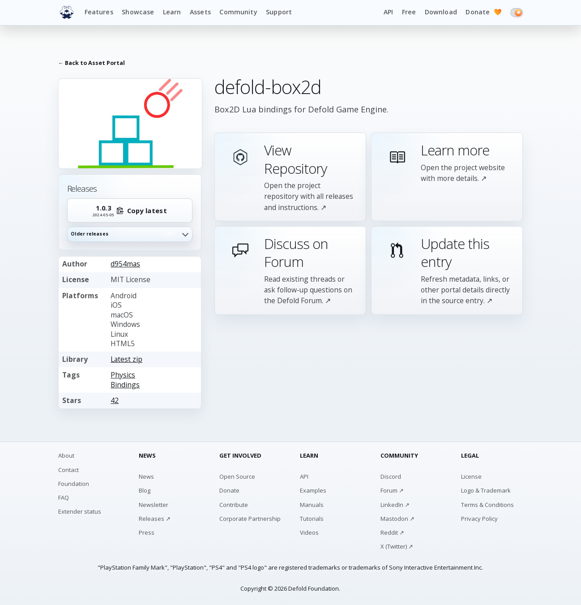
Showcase (138, 12)
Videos (309, 532)
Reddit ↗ (392, 532)
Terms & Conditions (487, 505)
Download (441, 12)
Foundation (73, 484)
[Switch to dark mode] (516, 12)
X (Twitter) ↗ (396, 546)
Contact (68, 470)
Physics (123, 375)
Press (146, 532)
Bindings (125, 385)
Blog (144, 490)
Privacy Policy (479, 519)
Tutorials (312, 519)
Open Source (237, 476)
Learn (172, 12)
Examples (313, 490)
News (146, 476)
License (471, 476)
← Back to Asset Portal (91, 63)
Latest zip (126, 359)
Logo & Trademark (486, 490)
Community (238, 12)
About (66, 455)
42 (115, 400)
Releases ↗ (155, 519)
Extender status (79, 511)
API (388, 12)
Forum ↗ (392, 490)
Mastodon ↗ (397, 519)
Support (279, 12)
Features (99, 12)
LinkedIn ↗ (395, 505)
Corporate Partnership (250, 519)
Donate (483, 12)
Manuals (312, 505)
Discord (390, 476)
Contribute (233, 505)
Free (409, 12)
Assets (200, 12)
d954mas (125, 264)
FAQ (63, 497)
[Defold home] (66, 12)
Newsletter (153, 505)
